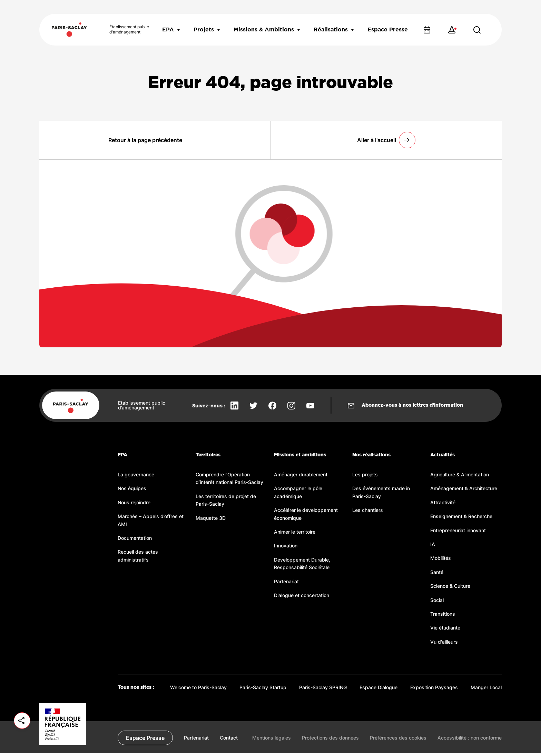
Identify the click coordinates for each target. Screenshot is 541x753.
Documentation (135, 538)
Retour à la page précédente (145, 140)
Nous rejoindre (134, 502)
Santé (436, 572)
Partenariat (286, 581)
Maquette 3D (211, 518)
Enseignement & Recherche (461, 516)
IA (432, 544)
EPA (171, 29)
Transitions (442, 614)
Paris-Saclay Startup (262, 687)
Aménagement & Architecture (463, 488)
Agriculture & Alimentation (459, 474)
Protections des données (330, 738)
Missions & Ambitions (267, 29)
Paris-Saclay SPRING (323, 687)
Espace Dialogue (378, 687)
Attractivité (442, 502)
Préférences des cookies (398, 738)
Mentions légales (271, 738)
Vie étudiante (445, 628)
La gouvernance (136, 474)
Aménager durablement (300, 474)
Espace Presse (387, 29)
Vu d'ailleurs (444, 642)
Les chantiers (367, 510)
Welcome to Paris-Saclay (198, 687)
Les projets (365, 474)
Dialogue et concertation (301, 595)
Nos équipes (132, 488)
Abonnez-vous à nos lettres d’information (412, 405)
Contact (229, 738)
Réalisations (334, 29)
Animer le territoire (294, 532)
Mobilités (440, 558)
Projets (207, 29)
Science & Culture (450, 586)
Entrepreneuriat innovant (458, 530)
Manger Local (486, 687)
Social (437, 600)
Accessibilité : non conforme (469, 738)
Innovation (285, 545)
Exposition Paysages (434, 687)
